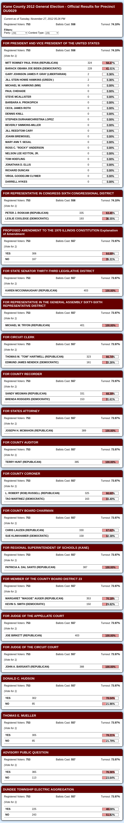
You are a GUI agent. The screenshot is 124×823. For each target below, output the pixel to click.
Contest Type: (36, 32)
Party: (7, 32)
